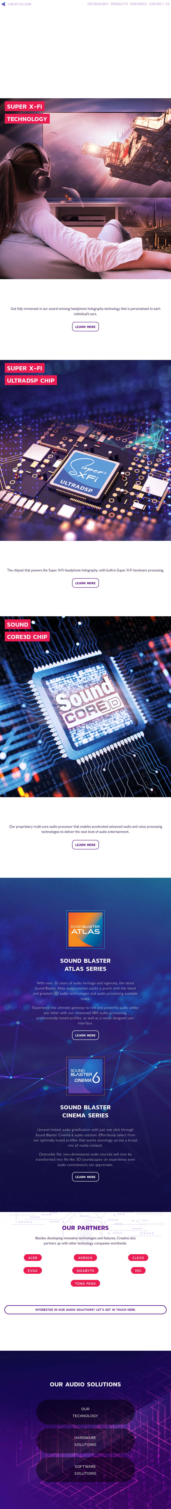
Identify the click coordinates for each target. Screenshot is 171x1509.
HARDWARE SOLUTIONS (85, 1440)
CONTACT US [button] (159, 3)
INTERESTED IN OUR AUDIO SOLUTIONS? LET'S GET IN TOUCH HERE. (85, 1309)
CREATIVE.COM (16, 4)
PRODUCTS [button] (119, 3)
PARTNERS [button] (138, 3)
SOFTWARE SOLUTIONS (85, 1469)
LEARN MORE (85, 326)
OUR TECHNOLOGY (85, 1412)
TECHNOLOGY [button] (97, 3)
